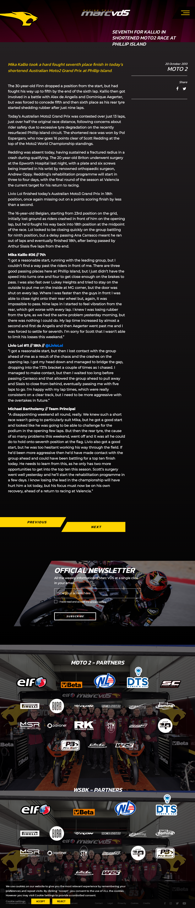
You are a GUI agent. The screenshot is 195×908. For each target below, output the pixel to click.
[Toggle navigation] (185, 12)
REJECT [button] (61, 901)
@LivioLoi (54, 346)
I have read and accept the (82, 601)
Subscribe (75, 616)
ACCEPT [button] (40, 901)
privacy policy (98, 601)
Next (96, 526)
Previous (37, 522)
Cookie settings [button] (15, 901)
